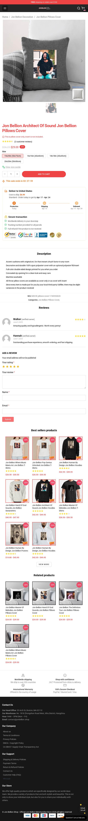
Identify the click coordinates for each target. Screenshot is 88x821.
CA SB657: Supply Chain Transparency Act (21, 747)
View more (44, 564)
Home (5, 17)
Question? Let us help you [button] (75, 818)
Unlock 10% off (82, 809)
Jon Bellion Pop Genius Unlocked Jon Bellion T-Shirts (42, 465)
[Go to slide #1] (37, 108)
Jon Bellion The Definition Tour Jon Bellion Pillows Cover (69, 610)
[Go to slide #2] (51, 108)
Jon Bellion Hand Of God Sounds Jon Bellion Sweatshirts (15, 508)
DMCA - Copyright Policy (13, 743)
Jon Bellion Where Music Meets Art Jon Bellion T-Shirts (15, 465)
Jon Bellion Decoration (22, 17)
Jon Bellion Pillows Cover (48, 17)
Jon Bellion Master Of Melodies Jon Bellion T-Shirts (68, 508)
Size (4, 151)
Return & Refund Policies (13, 767)
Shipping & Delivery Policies (14, 759)
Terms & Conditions (11, 735)
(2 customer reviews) (23, 142)
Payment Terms (9, 763)
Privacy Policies (9, 739)
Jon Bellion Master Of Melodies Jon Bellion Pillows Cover (14, 610)
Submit (8, 419)
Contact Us (7, 771)
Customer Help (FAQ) (12, 775)
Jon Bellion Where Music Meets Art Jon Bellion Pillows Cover (15, 653)
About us (7, 731)
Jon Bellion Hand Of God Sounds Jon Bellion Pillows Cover (43, 610)
